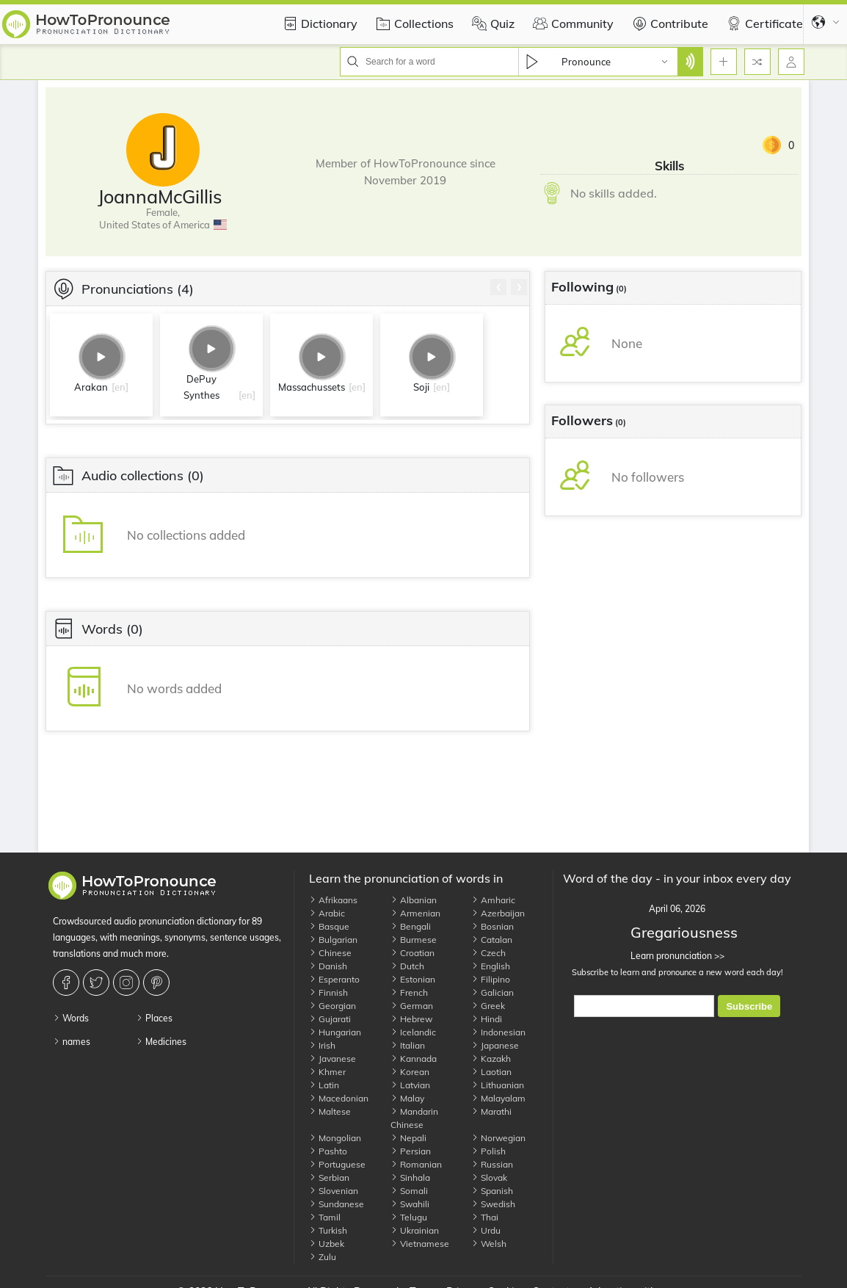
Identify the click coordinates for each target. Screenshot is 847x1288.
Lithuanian (497, 1084)
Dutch (407, 966)
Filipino (490, 979)
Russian (492, 1164)
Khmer (327, 1071)
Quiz (491, 23)
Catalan (491, 939)
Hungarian (335, 1032)
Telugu (408, 1217)
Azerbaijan (498, 913)
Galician (492, 992)
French (409, 992)
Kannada (413, 1058)
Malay (407, 1098)
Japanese (495, 1045)
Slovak (489, 1177)
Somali (409, 1190)
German (411, 1005)
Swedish (493, 1203)
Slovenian (333, 1190)
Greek (488, 1005)
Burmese (413, 939)
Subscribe (749, 1006)
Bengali (410, 926)
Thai (484, 1217)
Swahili (409, 1203)
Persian (410, 1151)
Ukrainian (414, 1230)
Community (571, 23)
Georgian (332, 1005)
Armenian (415, 913)
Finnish (328, 992)
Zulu (322, 1256)
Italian (407, 1045)
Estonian (412, 979)
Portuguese (337, 1164)
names (71, 1041)
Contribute (668, 23)
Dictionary (318, 23)
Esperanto (334, 979)
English (490, 966)
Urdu (486, 1230)
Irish (322, 1045)
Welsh (488, 1243)
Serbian (329, 1177)
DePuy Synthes (201, 387)
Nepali (408, 1137)
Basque (329, 926)
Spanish (492, 1190)
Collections (413, 23)
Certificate (763, 23)
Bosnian (492, 926)
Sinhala (410, 1177)
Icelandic (413, 1032)
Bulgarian (333, 939)
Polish (488, 1151)
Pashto (328, 1151)
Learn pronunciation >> (677, 955)
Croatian (412, 952)
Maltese (330, 1111)
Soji (421, 387)
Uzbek (326, 1243)
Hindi (486, 1018)
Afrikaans (333, 899)
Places (154, 1018)
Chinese (330, 952)
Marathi (491, 1111)
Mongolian (335, 1137)
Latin (324, 1084)
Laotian (491, 1071)
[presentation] (498, 287)
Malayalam (498, 1098)
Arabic (327, 913)
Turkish (328, 1230)
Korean (409, 1071)
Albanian (413, 899)
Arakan (91, 387)
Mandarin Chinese (414, 1118)
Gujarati (330, 1018)
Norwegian (498, 1137)
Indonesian (498, 1032)
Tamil (325, 1217)
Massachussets (311, 387)
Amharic (493, 899)
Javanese (332, 1058)
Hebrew (411, 1018)
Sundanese (336, 1203)
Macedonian (338, 1098)
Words (71, 1018)
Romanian (416, 1164)
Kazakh (491, 1058)
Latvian (410, 1084)
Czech (488, 952)
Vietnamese (419, 1243)
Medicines (161, 1041)
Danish (328, 966)
